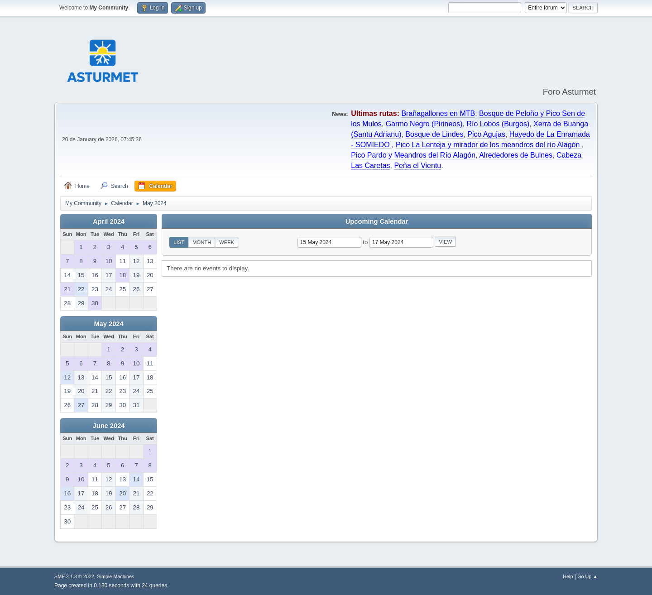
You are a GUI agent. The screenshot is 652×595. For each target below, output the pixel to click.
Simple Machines (115, 576)
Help (568, 576)
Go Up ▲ (587, 576)
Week (226, 242)
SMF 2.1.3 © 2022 (74, 576)
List (178, 242)
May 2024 (108, 323)
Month (201, 242)
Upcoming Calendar (376, 221)
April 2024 (109, 221)
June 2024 (109, 425)
